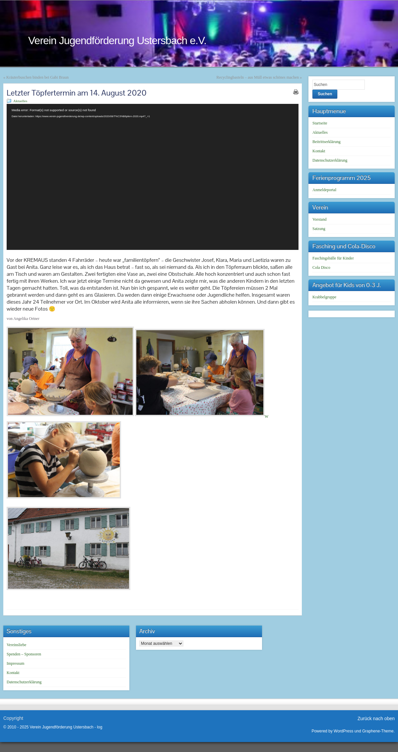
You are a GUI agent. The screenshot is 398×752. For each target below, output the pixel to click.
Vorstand (319, 219)
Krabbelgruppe (324, 297)
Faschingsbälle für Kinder (333, 258)
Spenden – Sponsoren (24, 654)
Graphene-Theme (378, 731)
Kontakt (318, 151)
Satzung (318, 228)
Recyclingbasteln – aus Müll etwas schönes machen (257, 77)
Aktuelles (20, 101)
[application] (152, 177)
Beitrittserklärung (326, 141)
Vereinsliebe (16, 644)
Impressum (15, 663)
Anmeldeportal (324, 190)
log (99, 727)
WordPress (343, 731)
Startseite (319, 123)
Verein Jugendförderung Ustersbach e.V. (117, 40)
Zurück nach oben (376, 718)
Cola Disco (321, 267)
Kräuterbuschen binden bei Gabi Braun (37, 77)
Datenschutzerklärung (329, 160)
